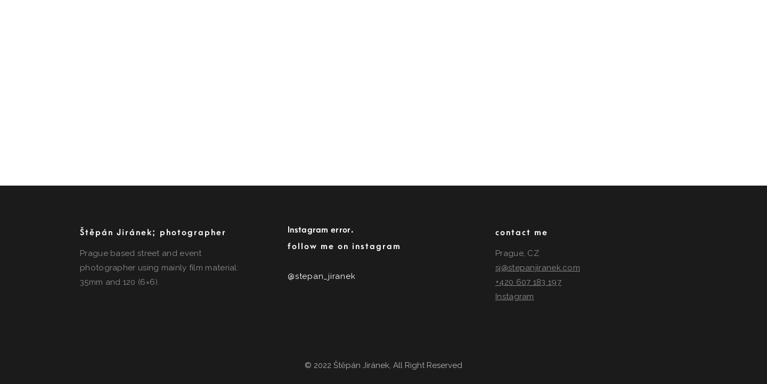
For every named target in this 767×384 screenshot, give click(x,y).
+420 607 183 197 (528, 282)
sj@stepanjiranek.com (537, 268)
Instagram (514, 296)
